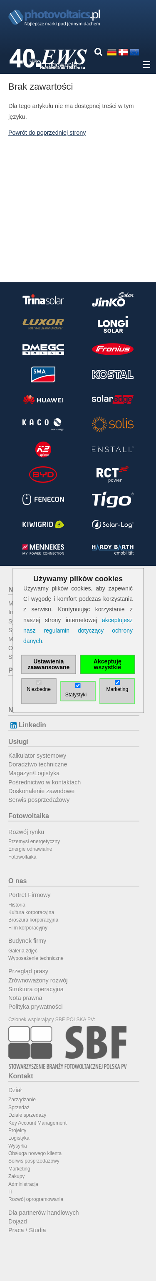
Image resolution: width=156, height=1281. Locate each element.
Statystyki (76, 695)
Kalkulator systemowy (37, 755)
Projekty (17, 1130)
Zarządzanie (22, 1100)
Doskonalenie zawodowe (41, 791)
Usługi (18, 741)
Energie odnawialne (30, 849)
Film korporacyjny (27, 928)
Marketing (19, 1169)
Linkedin (27, 724)
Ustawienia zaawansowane (48, 665)
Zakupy (16, 1176)
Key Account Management (37, 1123)
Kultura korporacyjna (31, 912)
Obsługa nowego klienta (35, 1153)
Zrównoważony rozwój (37, 980)
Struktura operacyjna (36, 989)
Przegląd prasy (28, 971)
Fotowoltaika (28, 815)
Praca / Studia (27, 1230)
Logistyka (19, 1138)
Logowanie (61, 64)
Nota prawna (25, 998)
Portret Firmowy (29, 895)
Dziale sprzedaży (27, 1115)
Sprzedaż (19, 1107)
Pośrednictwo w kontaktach (44, 782)
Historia (16, 905)
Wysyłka (17, 1146)
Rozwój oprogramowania (35, 1199)
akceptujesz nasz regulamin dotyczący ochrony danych (78, 630)
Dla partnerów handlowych (43, 1212)
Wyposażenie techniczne (36, 958)
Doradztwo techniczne (37, 764)
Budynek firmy (27, 940)
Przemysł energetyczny (34, 841)
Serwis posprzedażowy (38, 799)
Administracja (23, 1184)
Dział (15, 1090)
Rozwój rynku (26, 832)
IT (10, 1192)
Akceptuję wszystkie (107, 665)
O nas (17, 880)
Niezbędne (38, 690)
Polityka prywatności (35, 1006)
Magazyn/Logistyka (33, 773)
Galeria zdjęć (22, 951)
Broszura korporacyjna (33, 920)
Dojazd (17, 1221)
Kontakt (20, 1076)
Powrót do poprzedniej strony (47, 132)
